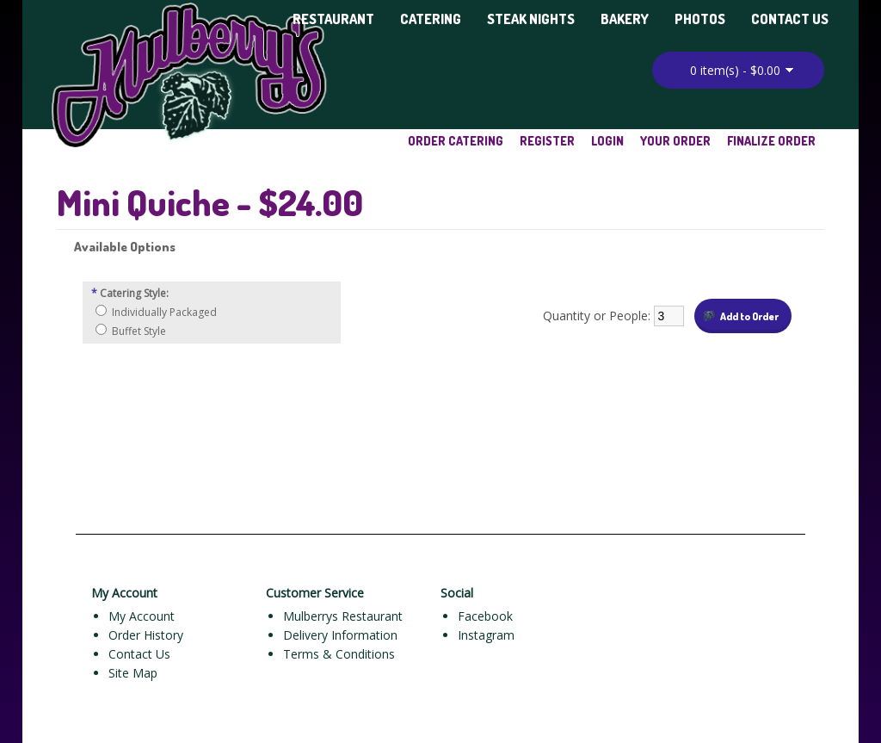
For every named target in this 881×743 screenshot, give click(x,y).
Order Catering (455, 140)
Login (607, 140)
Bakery (625, 19)
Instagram (486, 635)
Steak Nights (531, 19)
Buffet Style (139, 331)
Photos (700, 19)
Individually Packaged (164, 312)
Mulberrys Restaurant (343, 616)
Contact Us (790, 19)
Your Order (675, 140)
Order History (145, 635)
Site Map (132, 673)
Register (547, 140)
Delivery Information (340, 635)
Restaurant (333, 19)
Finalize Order (771, 140)
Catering (430, 19)
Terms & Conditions (339, 654)
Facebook (485, 616)
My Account (141, 616)
